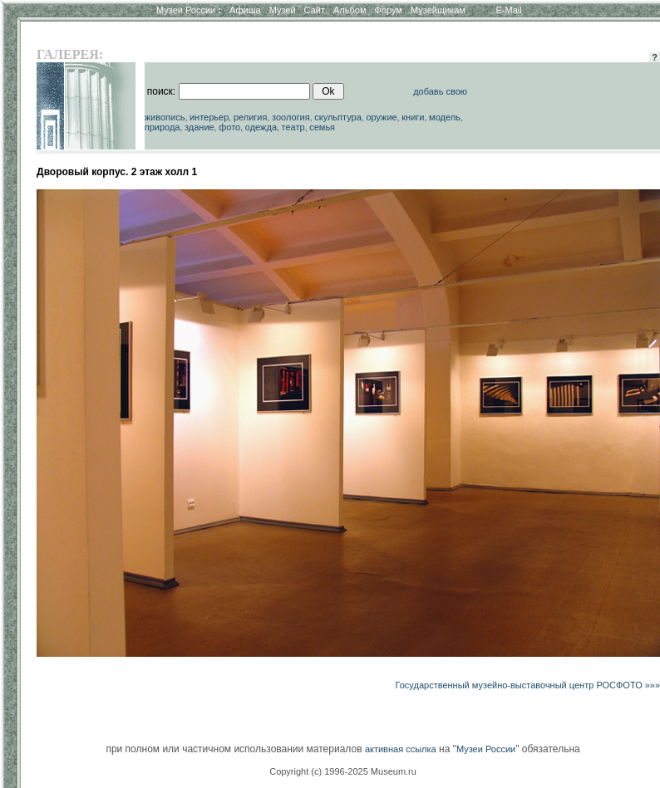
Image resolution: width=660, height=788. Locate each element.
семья (322, 127)
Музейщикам (438, 10)
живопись (165, 117)
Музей (282, 10)
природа (162, 127)
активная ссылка (400, 749)
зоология (291, 117)
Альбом (349, 10)
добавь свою (440, 91)
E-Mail (509, 10)
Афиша (245, 10)
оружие (381, 117)
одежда (261, 127)
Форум (387, 10)
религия (251, 117)
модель (445, 117)
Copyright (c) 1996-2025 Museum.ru (342, 771)
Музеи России (188, 10)
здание (199, 127)
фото (229, 127)
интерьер (209, 117)
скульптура (338, 117)
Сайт (314, 10)
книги (412, 117)
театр (293, 127)
